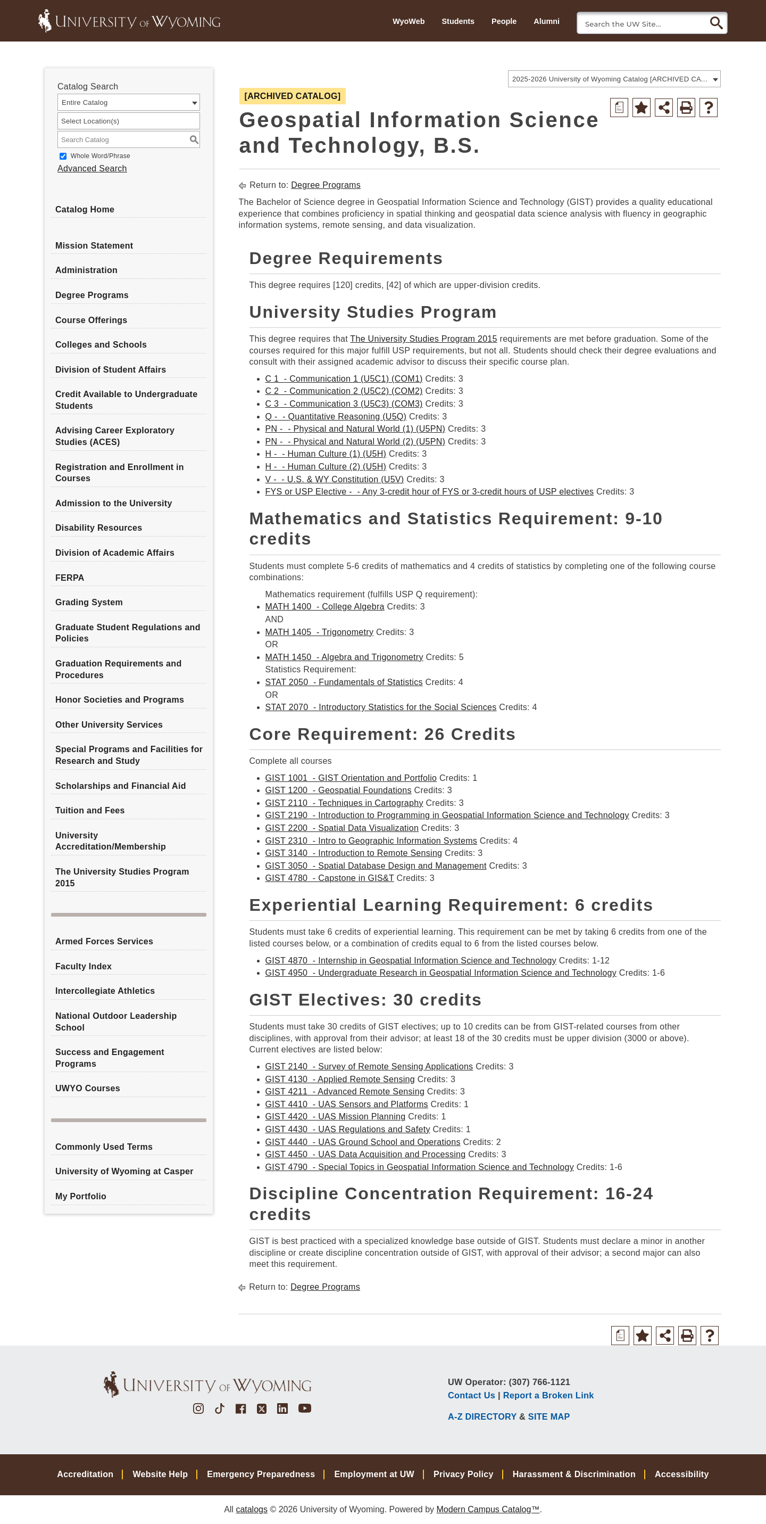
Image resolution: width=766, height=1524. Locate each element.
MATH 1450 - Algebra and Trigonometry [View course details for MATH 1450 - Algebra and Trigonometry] (344, 657)
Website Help (160, 1474)
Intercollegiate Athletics (105, 990)
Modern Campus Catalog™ (488, 1509)
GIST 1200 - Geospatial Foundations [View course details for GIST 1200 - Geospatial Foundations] (338, 790)
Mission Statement (94, 245)
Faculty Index (83, 966)
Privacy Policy (464, 1474)
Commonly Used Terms (104, 1146)
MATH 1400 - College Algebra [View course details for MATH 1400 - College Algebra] (325, 606)
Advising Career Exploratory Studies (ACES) (114, 436)
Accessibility (682, 1474)
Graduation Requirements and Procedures (118, 669)
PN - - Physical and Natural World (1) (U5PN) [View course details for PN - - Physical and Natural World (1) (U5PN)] (355, 428)
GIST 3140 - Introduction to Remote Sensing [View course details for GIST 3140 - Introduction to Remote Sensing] (354, 853)
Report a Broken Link (548, 1395)
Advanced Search (92, 168)
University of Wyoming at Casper (124, 1171)
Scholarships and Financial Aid (120, 785)
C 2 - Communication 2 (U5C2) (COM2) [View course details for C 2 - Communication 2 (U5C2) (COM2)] (344, 391)
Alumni (547, 21)
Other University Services (109, 724)
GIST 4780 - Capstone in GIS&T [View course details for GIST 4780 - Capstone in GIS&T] (329, 878)
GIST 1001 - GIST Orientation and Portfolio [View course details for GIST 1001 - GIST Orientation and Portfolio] (351, 777)
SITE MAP (549, 1416)
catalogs (252, 1509)
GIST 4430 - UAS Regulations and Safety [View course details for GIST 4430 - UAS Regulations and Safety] (347, 1129)
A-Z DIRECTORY (482, 1416)
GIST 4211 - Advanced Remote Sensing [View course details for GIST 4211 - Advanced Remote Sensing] (345, 1091)
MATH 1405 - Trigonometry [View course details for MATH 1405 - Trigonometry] (319, 632)
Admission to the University (113, 503)
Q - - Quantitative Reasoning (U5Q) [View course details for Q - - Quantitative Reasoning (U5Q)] (336, 416)
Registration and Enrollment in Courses (119, 473)
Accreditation (85, 1474)
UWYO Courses (87, 1088)
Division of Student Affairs (110, 369)
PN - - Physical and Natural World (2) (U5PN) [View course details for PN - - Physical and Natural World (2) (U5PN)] (355, 441)
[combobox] (614, 78)
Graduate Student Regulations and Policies (128, 633)
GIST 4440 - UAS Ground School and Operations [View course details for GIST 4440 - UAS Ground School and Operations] (363, 1142)
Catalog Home (84, 209)
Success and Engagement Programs (109, 1058)
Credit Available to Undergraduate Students (126, 400)
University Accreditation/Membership (110, 841)
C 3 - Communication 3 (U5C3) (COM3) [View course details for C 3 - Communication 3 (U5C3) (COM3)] (344, 403)
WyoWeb (408, 21)
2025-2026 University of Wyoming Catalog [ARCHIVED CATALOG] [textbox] (611, 79)
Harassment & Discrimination (574, 1474)
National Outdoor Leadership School (116, 1021)
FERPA (70, 577)
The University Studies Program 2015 (122, 877)
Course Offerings (91, 320)
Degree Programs (92, 295)
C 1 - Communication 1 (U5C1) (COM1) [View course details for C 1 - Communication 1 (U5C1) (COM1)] (344, 378)
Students (458, 21)
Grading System (89, 602)
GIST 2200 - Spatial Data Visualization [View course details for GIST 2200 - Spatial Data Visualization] (342, 828)
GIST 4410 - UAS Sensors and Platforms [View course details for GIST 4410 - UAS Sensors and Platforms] (346, 1104)
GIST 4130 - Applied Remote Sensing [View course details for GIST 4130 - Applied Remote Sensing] (340, 1079)
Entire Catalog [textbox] (85, 102)
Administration (86, 270)
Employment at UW (374, 1474)
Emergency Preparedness (261, 1474)
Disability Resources (98, 527)
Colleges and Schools (101, 344)
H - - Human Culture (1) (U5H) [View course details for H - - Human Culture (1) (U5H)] (326, 453)
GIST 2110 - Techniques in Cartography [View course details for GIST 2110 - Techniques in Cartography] (344, 803)
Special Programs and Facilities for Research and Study (129, 755)
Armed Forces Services (104, 941)
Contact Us (471, 1395)
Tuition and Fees (90, 810)
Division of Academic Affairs (114, 552)
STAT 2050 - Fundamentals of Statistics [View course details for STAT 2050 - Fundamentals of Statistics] (344, 682)
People (504, 21)
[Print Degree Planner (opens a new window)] (619, 107)
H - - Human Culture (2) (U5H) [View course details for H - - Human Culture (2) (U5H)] (326, 466)
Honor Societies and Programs (119, 699)
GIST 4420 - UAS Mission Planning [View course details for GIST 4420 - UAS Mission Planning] (335, 1116)
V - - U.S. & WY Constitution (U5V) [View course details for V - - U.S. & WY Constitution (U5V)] (334, 479)
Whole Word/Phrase (100, 156)
